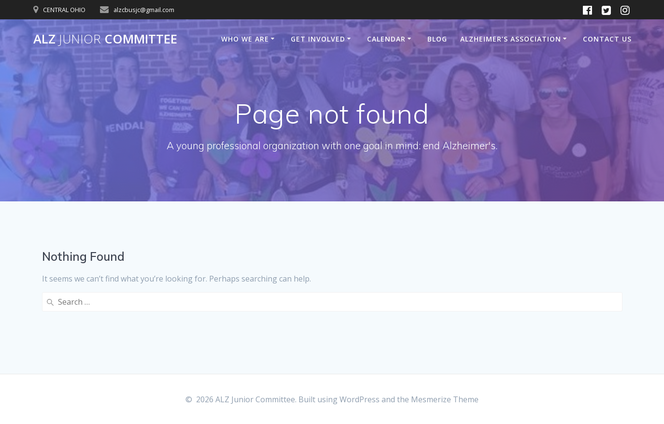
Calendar (386, 38)
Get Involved (318, 38)
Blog (437, 38)
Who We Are (245, 38)
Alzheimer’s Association (510, 38)
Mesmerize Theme (445, 399)
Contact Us (607, 38)
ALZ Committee (105, 39)
